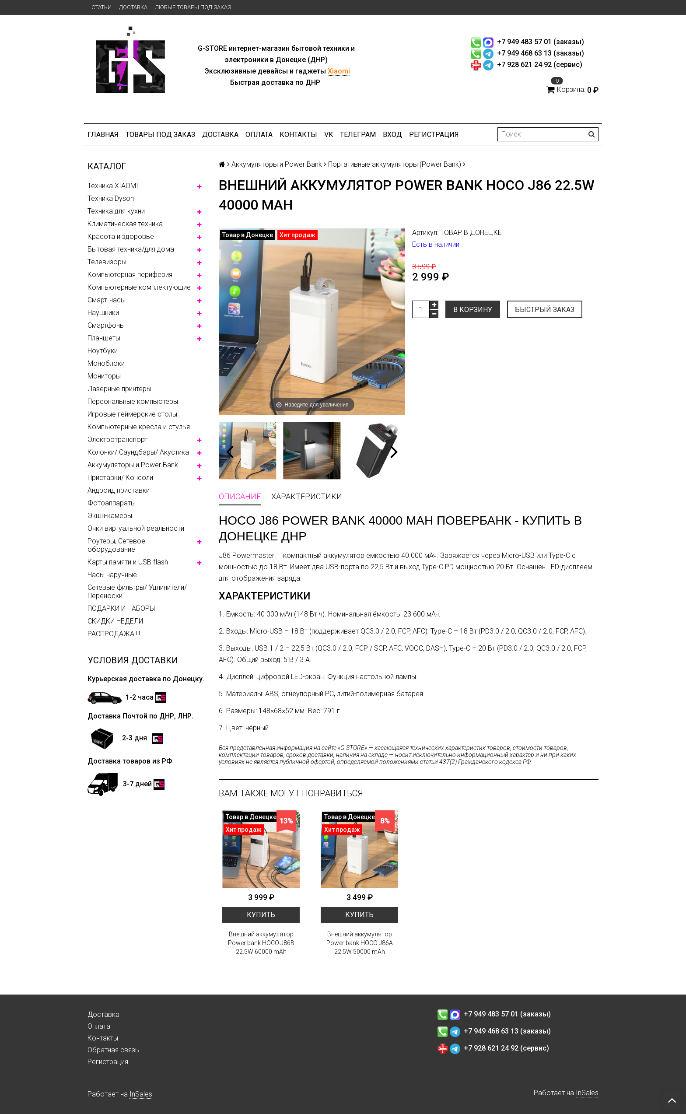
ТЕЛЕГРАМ (358, 134)
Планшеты (104, 338)
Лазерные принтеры (119, 389)
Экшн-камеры (110, 515)
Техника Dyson (111, 198)
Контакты (298, 134)
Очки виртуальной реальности (136, 528)
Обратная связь (113, 1050)
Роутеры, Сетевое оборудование (116, 545)
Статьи (101, 7)
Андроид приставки (119, 490)
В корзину (472, 309)
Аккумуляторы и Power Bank (133, 465)
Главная (103, 134)
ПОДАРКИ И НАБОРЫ (121, 608)
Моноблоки (106, 363)
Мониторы (104, 376)
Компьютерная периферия (130, 274)
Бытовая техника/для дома (131, 249)
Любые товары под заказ (193, 7)
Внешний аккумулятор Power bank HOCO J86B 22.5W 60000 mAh (261, 943)
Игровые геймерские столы (132, 414)
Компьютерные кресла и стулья (139, 427)
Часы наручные (112, 575)
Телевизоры (107, 262)
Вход (392, 134)
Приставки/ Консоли (120, 477)
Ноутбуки (103, 351)
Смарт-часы (107, 300)
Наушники (103, 312)
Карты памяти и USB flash (128, 562)
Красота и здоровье (121, 236)
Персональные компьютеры (133, 401)
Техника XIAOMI (113, 186)
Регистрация (434, 134)
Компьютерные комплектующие (139, 287)
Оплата (259, 134)
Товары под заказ (160, 134)
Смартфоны (106, 325)
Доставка (133, 7)
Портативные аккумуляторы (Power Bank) (394, 164)
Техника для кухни (116, 211)
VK (328, 134)
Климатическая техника (125, 224)
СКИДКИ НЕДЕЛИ (115, 621)
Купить (261, 915)
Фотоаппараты (112, 503)
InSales (141, 1094)
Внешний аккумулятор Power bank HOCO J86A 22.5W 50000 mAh (359, 943)
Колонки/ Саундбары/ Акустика (138, 452)
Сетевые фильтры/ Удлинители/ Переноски (137, 591)
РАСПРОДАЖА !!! (114, 634)
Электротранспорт (117, 439)
